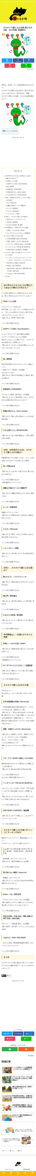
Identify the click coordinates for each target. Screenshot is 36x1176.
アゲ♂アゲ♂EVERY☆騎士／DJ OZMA (19, 244)
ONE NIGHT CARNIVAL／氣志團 (17, 249)
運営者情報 (26, 1169)
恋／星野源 (10, 186)
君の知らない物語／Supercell (16, 263)
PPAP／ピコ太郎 (12, 181)
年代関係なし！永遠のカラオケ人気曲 (16, 227)
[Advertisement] (18, 76)
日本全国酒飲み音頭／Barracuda (17, 238)
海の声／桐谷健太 (12, 222)
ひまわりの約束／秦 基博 (14, 225)
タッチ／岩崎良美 (12, 208)
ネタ (9, 975)
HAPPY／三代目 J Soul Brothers (17, 184)
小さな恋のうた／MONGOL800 (16, 195)
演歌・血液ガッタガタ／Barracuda (17, 241)
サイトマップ (9, 1169)
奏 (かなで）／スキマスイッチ (16, 219)
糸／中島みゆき (12, 203)
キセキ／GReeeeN (13, 211)
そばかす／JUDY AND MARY (16, 273)
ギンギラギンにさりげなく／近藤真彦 (18, 233)
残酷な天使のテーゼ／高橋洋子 (16, 205)
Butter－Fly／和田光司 (14, 265)
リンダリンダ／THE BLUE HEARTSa (18, 247)
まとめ (7, 276)
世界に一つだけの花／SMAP (16, 230)
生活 (4, 975)
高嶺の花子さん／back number (16, 192)
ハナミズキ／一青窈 (13, 214)
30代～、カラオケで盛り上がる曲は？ (17, 216)
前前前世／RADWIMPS (14, 189)
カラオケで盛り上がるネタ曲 (14, 236)
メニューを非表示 (11, 131)
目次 (15, 171)
